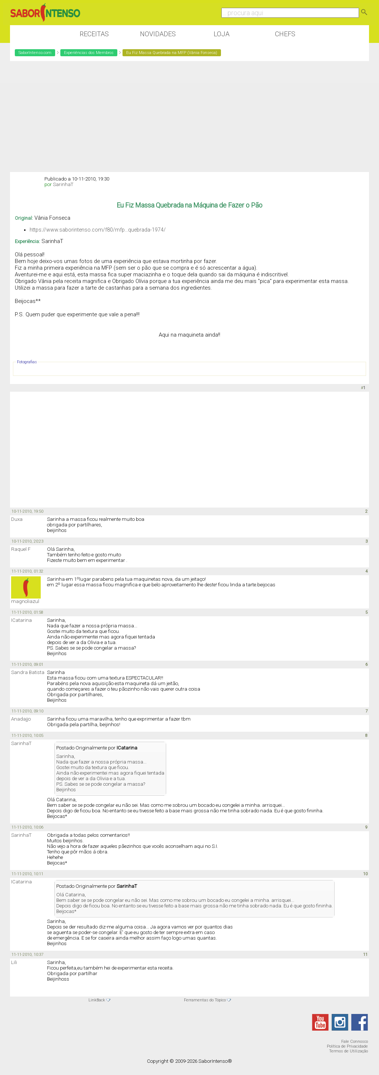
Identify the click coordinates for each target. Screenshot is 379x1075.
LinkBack (96, 1000)
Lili (14, 962)
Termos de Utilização (348, 1051)
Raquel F (20, 549)
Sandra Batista (27, 672)
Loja (221, 34)
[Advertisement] (189, 116)
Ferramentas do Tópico (205, 1000)
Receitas (94, 34)
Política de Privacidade (347, 1046)
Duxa (17, 519)
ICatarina (21, 620)
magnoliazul (25, 601)
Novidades (158, 34)
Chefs (285, 34)
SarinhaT (63, 184)
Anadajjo (21, 719)
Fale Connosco (354, 1041)
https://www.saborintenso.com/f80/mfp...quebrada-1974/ (98, 230)
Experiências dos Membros (89, 52)
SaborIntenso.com (35, 52)
